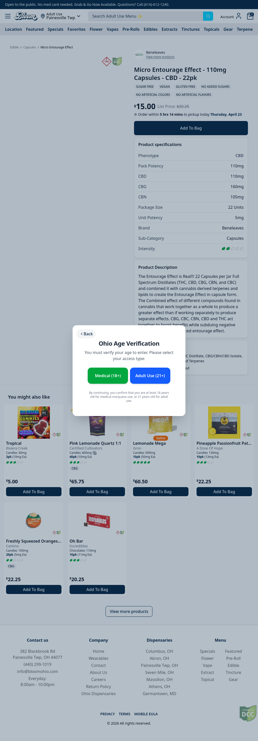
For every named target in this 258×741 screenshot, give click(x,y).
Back (86, 334)
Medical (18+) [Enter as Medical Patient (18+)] (108, 375)
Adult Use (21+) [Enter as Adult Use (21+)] (150, 375)
